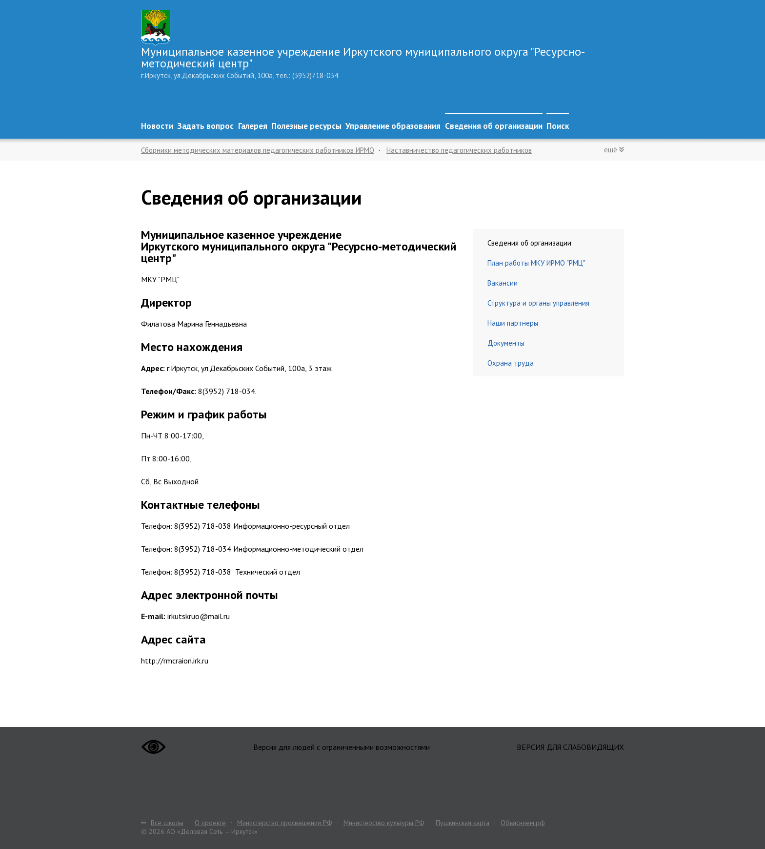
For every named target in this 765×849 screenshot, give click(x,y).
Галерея (252, 126)
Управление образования (393, 126)
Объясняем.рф (523, 822)
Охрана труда (510, 363)
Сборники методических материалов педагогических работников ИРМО (257, 150)
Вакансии (502, 283)
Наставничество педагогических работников (459, 150)
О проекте (210, 822)
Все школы (167, 822)
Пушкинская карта (462, 822)
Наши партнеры (512, 323)
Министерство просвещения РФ (284, 822)
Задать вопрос (205, 126)
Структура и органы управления (538, 303)
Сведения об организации (494, 126)
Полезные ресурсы (306, 126)
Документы (505, 343)
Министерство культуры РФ (383, 822)
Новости (157, 126)
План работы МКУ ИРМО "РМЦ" (536, 263)
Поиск (557, 126)
